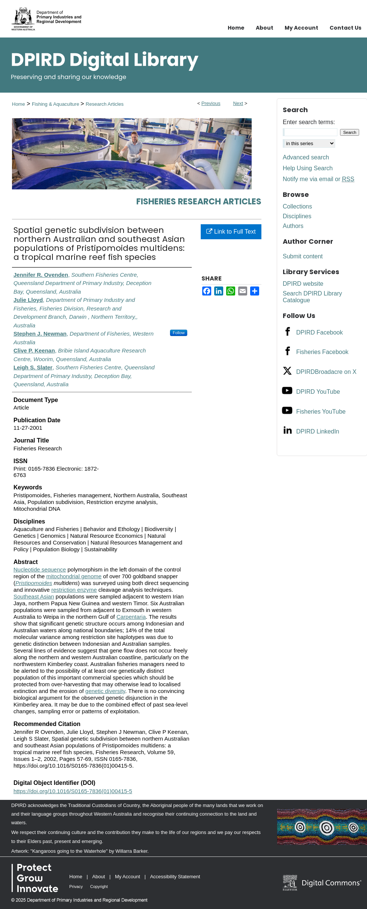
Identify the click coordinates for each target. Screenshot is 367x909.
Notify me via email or (318, 179)
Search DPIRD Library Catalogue (312, 296)
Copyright (99, 886)
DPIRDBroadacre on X (326, 372)
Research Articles (105, 104)
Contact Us (345, 28)
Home (18, 104)
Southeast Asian (33, 596)
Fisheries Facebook (322, 352)
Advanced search (306, 157)
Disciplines (297, 216)
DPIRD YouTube (318, 391)
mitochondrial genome (74, 576)
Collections (297, 206)
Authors (293, 226)
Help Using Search (308, 168)
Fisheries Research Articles (198, 201)
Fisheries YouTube (321, 411)
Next (238, 103)
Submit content (303, 256)
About (98, 876)
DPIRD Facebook (319, 332)
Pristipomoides (33, 583)
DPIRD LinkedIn (317, 431)
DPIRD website (303, 283)
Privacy (76, 886)
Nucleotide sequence (39, 569)
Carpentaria (131, 617)
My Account (127, 876)
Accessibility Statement (175, 876)
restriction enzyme (74, 589)
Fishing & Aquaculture (56, 104)
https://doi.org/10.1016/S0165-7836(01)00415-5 (72, 791)
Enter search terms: (309, 122)
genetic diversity (105, 691)
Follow (179, 332)
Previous (211, 103)
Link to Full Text (230, 231)
